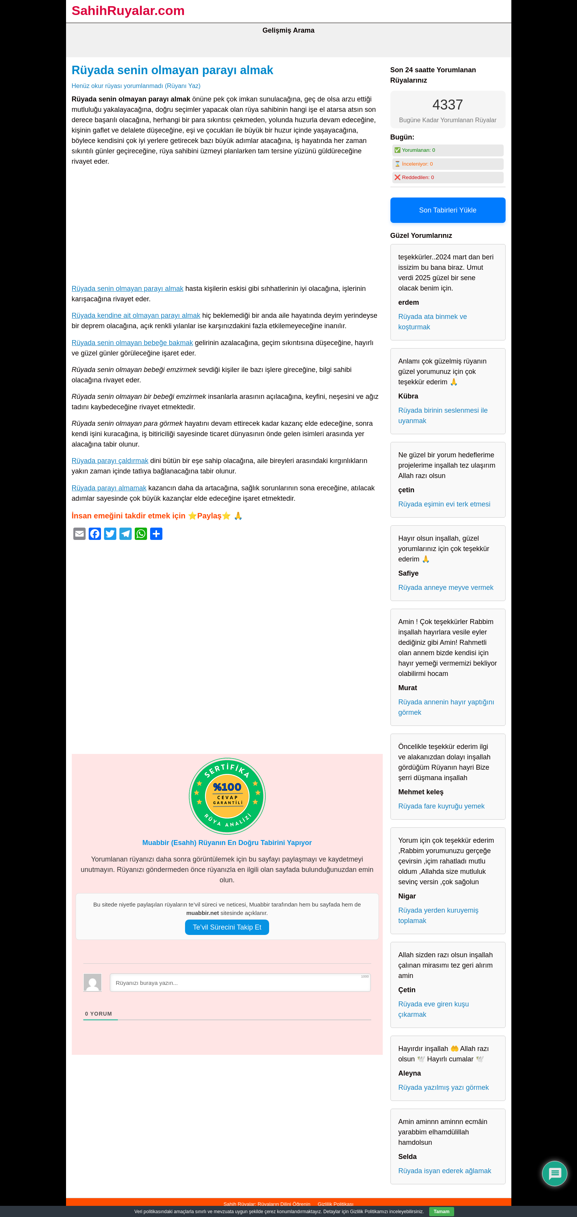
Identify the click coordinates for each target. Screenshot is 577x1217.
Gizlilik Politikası (336, 1204)
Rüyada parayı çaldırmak (110, 461)
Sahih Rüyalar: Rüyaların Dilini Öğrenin (266, 1204)
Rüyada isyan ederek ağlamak (444, 1171)
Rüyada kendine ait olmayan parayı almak (136, 315)
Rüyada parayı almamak (109, 488)
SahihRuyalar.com (128, 10)
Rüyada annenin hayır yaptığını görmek (446, 707)
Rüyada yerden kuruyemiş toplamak (438, 916)
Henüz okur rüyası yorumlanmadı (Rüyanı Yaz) (136, 85)
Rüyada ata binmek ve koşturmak (432, 322)
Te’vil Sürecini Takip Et (227, 927)
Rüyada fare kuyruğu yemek (441, 806)
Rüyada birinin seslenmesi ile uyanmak (443, 416)
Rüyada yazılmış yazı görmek (443, 1087)
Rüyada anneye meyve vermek (446, 587)
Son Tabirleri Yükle (447, 210)
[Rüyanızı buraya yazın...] (240, 982)
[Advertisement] (227, 227)
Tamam (442, 1211)
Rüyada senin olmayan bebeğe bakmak (132, 343)
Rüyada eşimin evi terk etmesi (444, 504)
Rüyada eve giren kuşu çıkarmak (433, 1009)
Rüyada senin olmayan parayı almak (172, 69)
